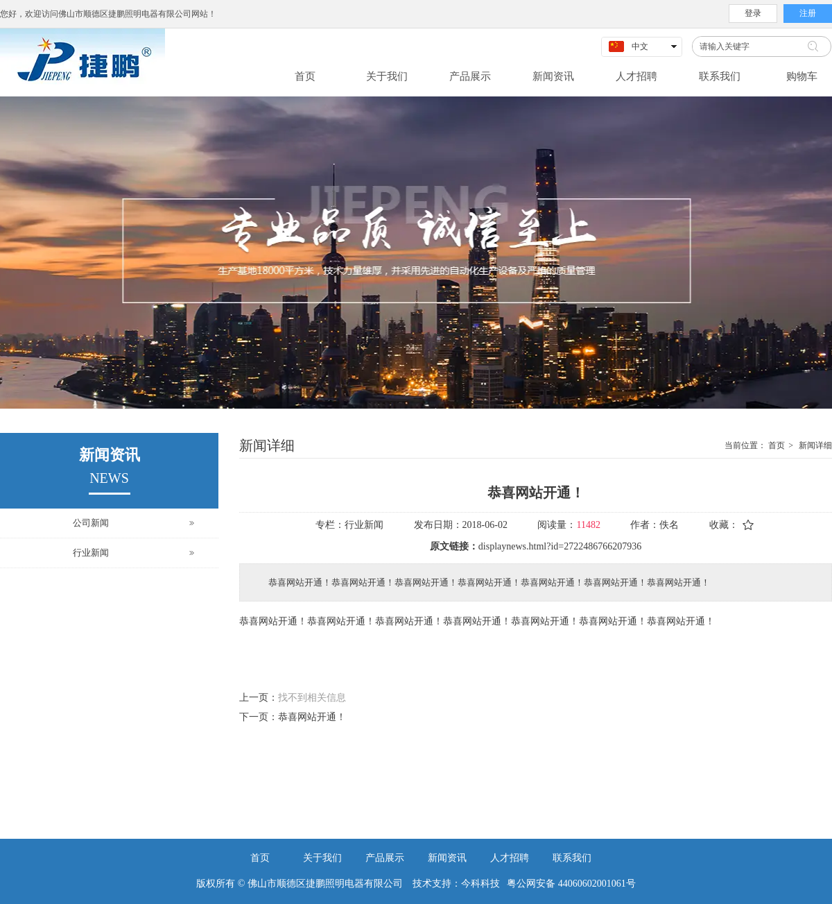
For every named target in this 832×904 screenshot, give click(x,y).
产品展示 (384, 858)
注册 (807, 13)
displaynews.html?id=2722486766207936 (559, 546)
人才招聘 (509, 858)
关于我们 (322, 858)
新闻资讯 (447, 858)
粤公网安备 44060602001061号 (568, 883)
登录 (753, 13)
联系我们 (572, 858)
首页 (776, 445)
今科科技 (480, 883)
